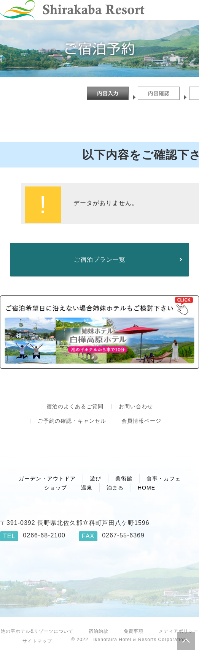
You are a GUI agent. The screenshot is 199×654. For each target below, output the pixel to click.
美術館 (123, 478)
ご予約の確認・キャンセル (72, 421)
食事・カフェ (163, 478)
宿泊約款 (98, 631)
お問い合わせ (136, 406)
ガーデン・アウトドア (47, 478)
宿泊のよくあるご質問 (74, 406)
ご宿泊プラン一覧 (100, 259)
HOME (146, 488)
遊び (95, 478)
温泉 (86, 488)
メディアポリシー (178, 631)
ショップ (55, 488)
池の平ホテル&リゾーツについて (37, 631)
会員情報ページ (141, 421)
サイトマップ (37, 641)
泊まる (115, 488)
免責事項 (133, 631)
